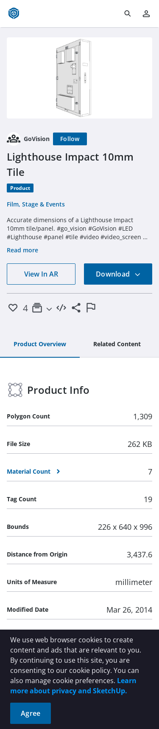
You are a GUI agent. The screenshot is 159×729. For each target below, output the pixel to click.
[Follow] (70, 139)
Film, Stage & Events (36, 204)
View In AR (41, 274)
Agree (30, 713)
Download (118, 274)
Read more (22, 250)
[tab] (40, 344)
